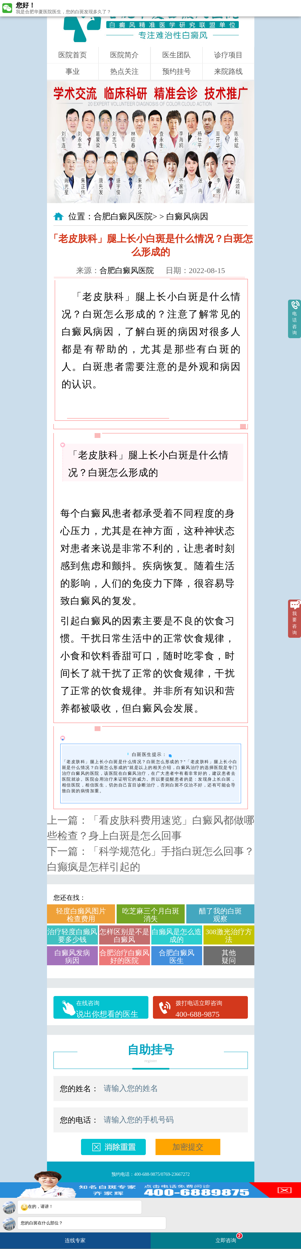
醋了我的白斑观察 (220, 915)
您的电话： (79, 1120)
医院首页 (72, 55)
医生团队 (176, 55)
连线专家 (75, 1240)
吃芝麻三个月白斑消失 (150, 915)
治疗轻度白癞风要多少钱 (72, 936)
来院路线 (228, 71)
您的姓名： (79, 1088)
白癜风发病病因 (72, 957)
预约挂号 (176, 71)
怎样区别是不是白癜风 (124, 936)
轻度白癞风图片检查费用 (81, 915)
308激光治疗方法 (229, 936)
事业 (72, 71)
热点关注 (124, 71)
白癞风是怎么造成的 (177, 936)
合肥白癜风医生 (176, 957)
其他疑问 (229, 957)
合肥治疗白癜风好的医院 (124, 957)
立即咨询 (229, 1237)
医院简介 (124, 55)
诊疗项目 (228, 55)
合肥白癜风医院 (123, 216)
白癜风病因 (187, 216)
